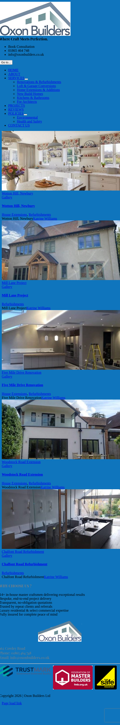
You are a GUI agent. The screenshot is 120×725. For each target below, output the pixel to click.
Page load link (12, 703)
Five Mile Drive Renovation (21, 372)
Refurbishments (40, 214)
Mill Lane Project (14, 283)
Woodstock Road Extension (21, 462)
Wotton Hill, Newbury (17, 193)
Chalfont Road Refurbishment (23, 552)
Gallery (7, 197)
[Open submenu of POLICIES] (25, 114)
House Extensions (14, 214)
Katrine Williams (45, 218)
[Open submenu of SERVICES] (26, 79)
